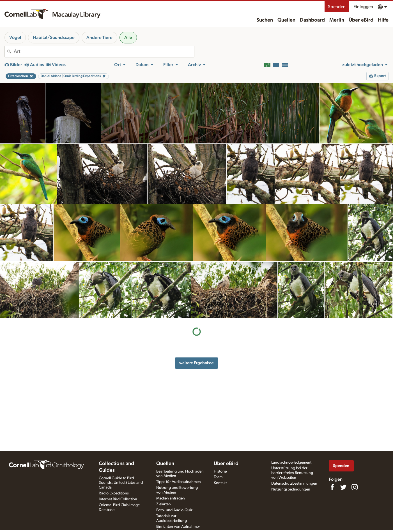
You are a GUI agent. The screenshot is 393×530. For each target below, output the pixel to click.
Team (218, 477)
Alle (128, 37)
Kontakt (220, 483)
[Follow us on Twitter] (343, 487)
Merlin (336, 20)
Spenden (337, 6)
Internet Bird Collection (118, 499)
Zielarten (163, 504)
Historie (220, 471)
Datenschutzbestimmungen (294, 483)
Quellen (286, 20)
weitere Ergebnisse (196, 363)
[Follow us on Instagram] (354, 487)
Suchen (264, 20)
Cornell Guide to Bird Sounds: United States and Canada (121, 483)
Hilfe (383, 20)
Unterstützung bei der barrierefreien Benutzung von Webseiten (292, 473)
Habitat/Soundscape (54, 37)
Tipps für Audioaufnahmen (178, 482)
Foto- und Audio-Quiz (174, 510)
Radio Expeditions (114, 493)
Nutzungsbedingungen (290, 489)
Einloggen (363, 6)
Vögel (15, 37)
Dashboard (312, 20)
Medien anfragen (170, 498)
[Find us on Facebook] (332, 487)
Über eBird (361, 20)
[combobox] (104, 51)
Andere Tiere (99, 37)
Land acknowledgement (291, 462)
